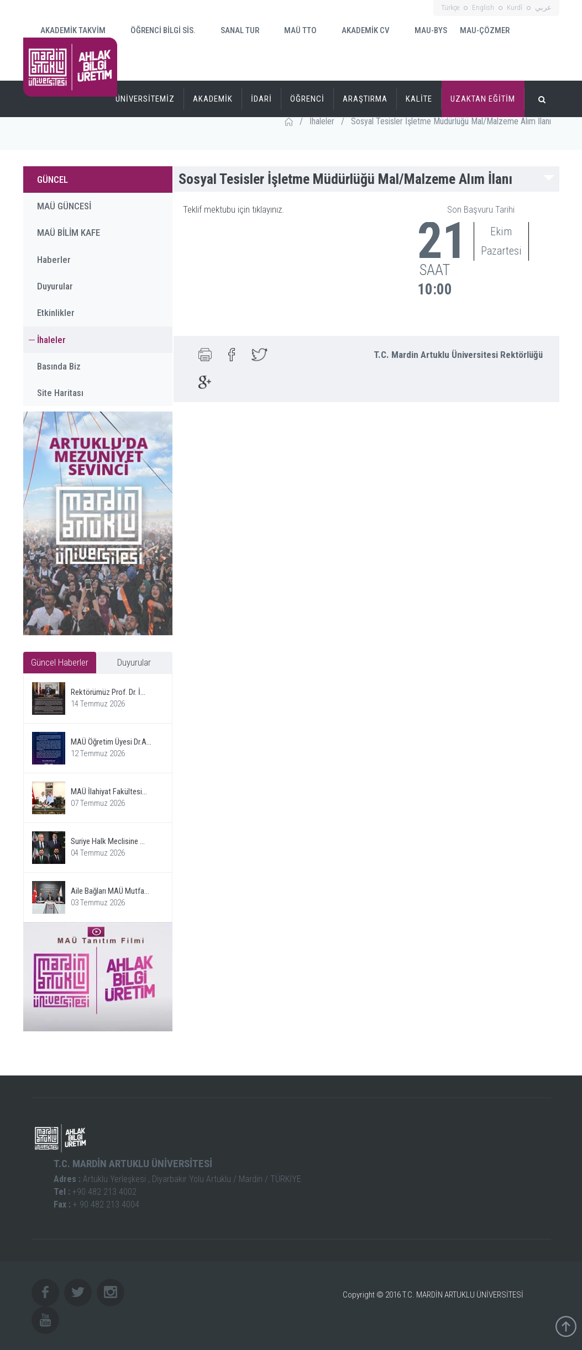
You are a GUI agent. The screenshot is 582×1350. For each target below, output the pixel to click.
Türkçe (450, 7)
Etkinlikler (56, 312)
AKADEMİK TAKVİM (67, 29)
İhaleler (322, 121)
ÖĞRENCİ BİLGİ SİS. (156, 30)
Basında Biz (59, 366)
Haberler (54, 259)
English (483, 7)
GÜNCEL (52, 179)
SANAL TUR (233, 30)
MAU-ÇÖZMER (485, 30)
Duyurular (55, 286)
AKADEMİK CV (359, 30)
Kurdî (514, 7)
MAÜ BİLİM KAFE (68, 232)
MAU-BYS (424, 30)
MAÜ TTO (293, 30)
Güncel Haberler (59, 662)
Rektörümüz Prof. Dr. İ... (108, 692)
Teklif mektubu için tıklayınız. (233, 209)
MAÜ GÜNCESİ (64, 206)
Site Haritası (60, 392)
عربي (543, 7)
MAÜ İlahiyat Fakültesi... (109, 792)
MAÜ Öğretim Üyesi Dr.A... (111, 742)
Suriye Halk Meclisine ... (108, 841)
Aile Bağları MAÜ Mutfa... (110, 891)
